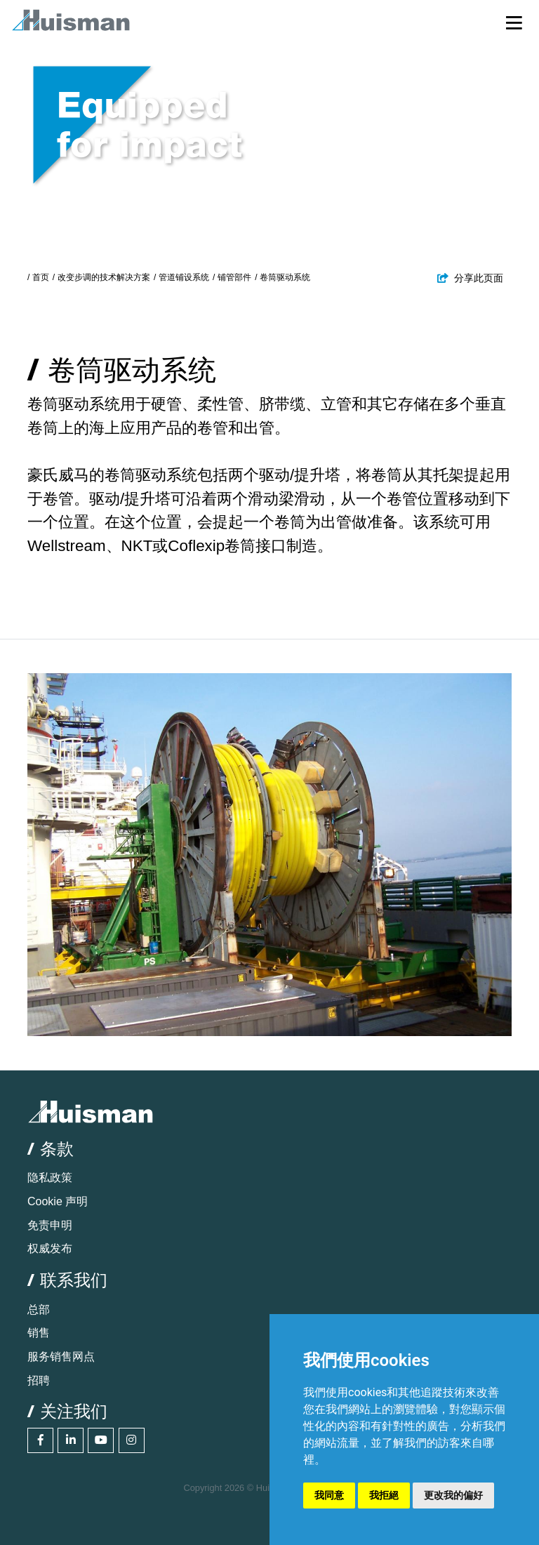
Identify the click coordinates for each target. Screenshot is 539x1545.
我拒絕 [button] (384, 1495)
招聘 (38, 1380)
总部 (38, 1309)
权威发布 (49, 1248)
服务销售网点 (61, 1356)
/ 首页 (38, 277)
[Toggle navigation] (514, 22)
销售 (38, 1333)
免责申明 (49, 1225)
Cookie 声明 (57, 1201)
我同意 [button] (329, 1495)
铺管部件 (234, 277)
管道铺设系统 (184, 277)
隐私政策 (49, 1177)
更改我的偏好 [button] (453, 1495)
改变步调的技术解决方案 (104, 277)
